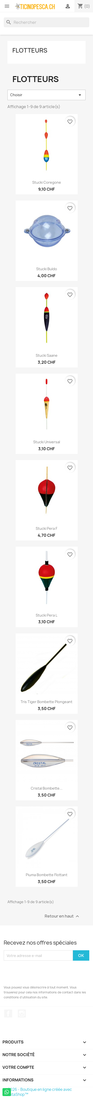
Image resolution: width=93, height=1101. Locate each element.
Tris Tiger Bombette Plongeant (46, 701)
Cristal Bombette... (46, 788)
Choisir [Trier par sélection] (46, 95)
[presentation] (41, 972)
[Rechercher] (46, 22)
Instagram (22, 1013)
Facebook (8, 1013)
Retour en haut (62, 916)
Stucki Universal (46, 442)
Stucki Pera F (46, 528)
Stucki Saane (47, 355)
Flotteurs (29, 50)
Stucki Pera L (46, 615)
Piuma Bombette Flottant (46, 874)
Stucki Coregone (46, 182)
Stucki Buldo (46, 269)
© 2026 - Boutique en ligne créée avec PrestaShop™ (38, 1092)
